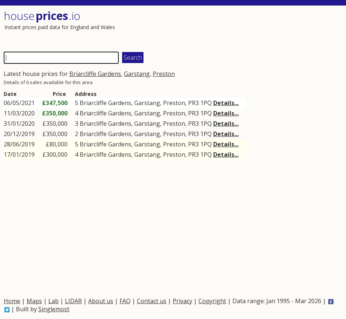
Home (12, 301)
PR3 (193, 103)
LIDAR (73, 301)
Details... (226, 103)
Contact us (151, 301)
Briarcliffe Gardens (95, 74)
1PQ (206, 103)
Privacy (182, 301)
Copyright (212, 301)
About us (100, 301)
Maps (34, 301)
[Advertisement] (256, 27)
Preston (164, 74)
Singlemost (53, 309)
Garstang (137, 74)
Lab (53, 301)
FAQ (125, 301)
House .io (42, 15)
